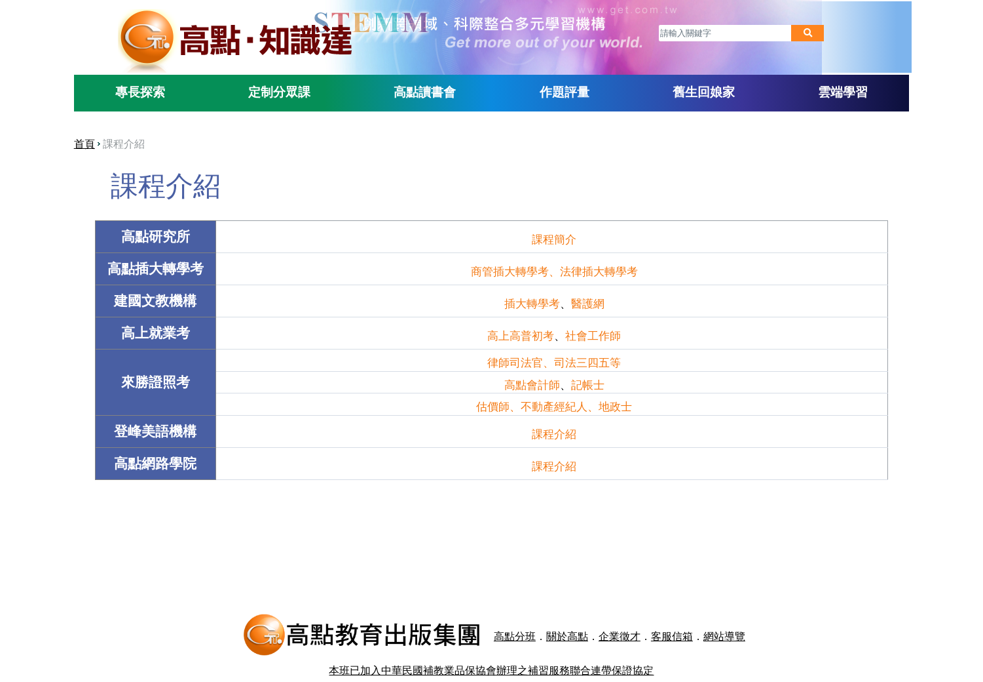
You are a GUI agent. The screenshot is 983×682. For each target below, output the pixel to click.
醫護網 (585, 300)
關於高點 (523, 618)
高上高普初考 (518, 332)
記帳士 (585, 382)
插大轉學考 (529, 300)
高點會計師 (529, 382)
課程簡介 (552, 236)
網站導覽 (680, 618)
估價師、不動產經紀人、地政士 (552, 404)
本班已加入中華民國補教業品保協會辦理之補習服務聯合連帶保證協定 (491, 642)
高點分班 (471, 618)
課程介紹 (552, 431)
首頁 (109, 141)
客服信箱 (628, 618)
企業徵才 (576, 618)
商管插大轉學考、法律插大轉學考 (551, 268)
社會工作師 (591, 332)
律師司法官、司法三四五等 (552, 360)
